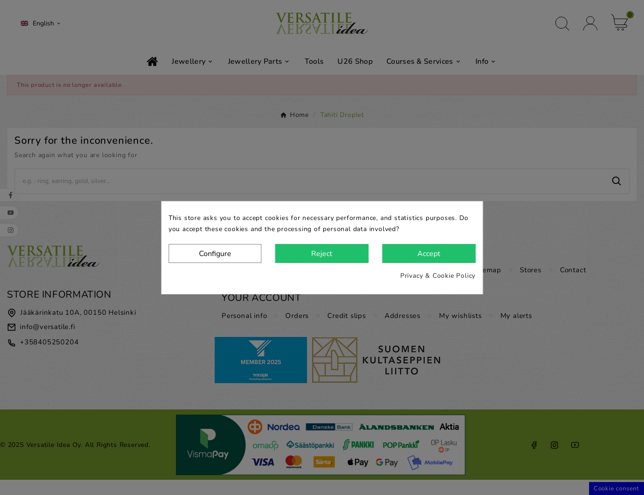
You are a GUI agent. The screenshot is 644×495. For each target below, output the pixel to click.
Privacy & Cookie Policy (437, 275)
